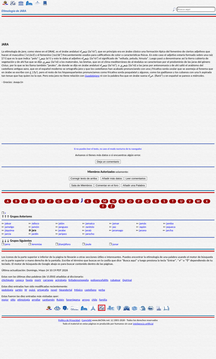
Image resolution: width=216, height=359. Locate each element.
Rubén (60, 299)
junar (115, 244)
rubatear (115, 280)
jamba (169, 223)
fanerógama (73, 299)
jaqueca (170, 227)
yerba (101, 290)
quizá (32, 290)
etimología (23, 299)
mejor (5, 299)
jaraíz (88, 230)
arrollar (36, 299)
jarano (143, 230)
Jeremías (37, 244)
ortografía (43, 290)
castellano (90, 290)
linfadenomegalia (79, 280)
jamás (142, 223)
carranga (48, 280)
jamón (35, 227)
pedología (7, 290)
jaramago (117, 230)
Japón (142, 227)
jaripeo (63, 234)
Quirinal (127, 280)
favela (29, 280)
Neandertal (65, 290)
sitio (12, 299)
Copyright (87, 320)
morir (38, 280)
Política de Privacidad (69, 320)
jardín (35, 234)
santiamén (48, 299)
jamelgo (9, 227)
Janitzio (89, 227)
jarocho (89, 234)
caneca (20, 280)
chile (94, 299)
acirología (60, 280)
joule (88, 244)
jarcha (169, 230)
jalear (8, 223)
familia (103, 299)
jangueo (63, 227)
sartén (19, 290)
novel (54, 290)
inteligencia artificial (143, 323)
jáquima (9, 230)
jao (114, 227)
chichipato (8, 280)
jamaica (90, 223)
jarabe (62, 230)
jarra (7, 244)
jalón (61, 223)
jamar (115, 223)
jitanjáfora (64, 244)
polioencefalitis (99, 280)
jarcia (8, 234)
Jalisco (35, 223)
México (78, 290)
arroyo (86, 299)
